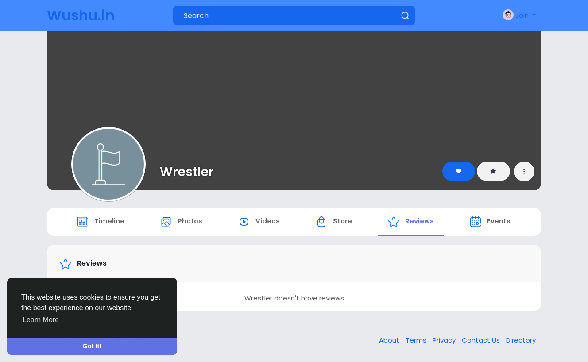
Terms (417, 341)
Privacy (445, 341)
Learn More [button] (41, 319)
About (390, 341)
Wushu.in (81, 15)
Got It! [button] (92, 346)
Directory (521, 341)
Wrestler (187, 172)
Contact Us (482, 341)
